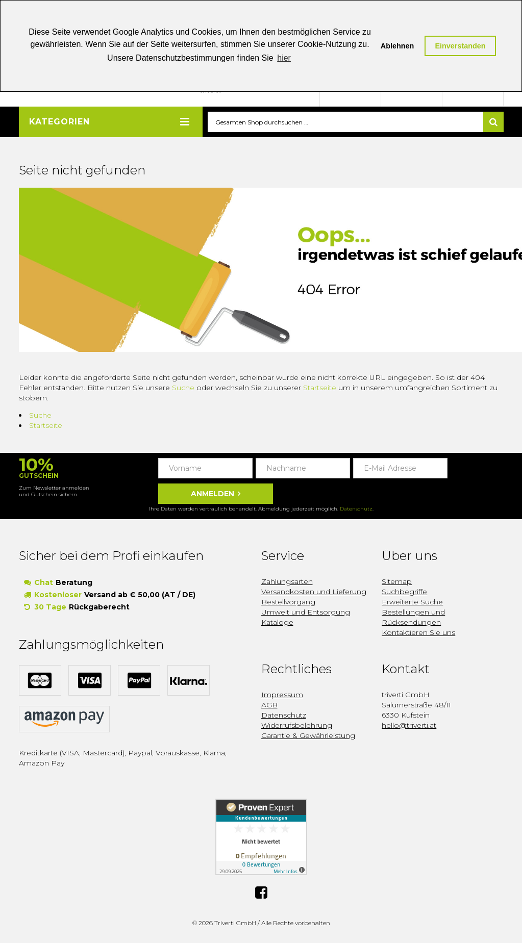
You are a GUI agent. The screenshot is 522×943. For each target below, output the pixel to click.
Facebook (261, 893)
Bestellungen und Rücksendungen (413, 617)
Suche (183, 388)
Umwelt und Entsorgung (305, 612)
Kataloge (277, 622)
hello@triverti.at (409, 725)
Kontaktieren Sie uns (418, 633)
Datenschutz (356, 509)
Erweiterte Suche (412, 602)
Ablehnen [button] (397, 46)
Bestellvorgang (288, 602)
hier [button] (284, 58)
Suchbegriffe (404, 592)
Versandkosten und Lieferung (313, 592)
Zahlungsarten (287, 582)
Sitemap (397, 582)
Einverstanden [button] (460, 46)
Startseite (319, 388)
